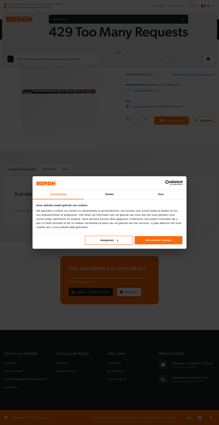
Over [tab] (161, 194)
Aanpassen (109, 240)
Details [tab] (109, 194)
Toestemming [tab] (58, 194)
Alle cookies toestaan (158, 240)
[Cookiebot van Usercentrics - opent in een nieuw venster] (168, 182)
